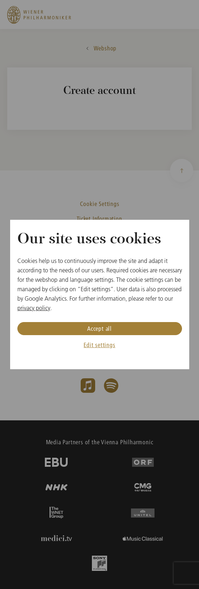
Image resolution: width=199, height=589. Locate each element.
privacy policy (33, 308)
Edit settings (99, 345)
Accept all (99, 328)
